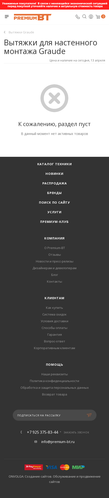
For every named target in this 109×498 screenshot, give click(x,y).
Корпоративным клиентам (54, 348)
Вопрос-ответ (54, 341)
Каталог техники (54, 164)
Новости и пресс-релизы (54, 261)
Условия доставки (54, 321)
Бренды (54, 193)
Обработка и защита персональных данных (54, 387)
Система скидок (54, 314)
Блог (54, 275)
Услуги (54, 212)
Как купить (54, 307)
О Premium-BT (54, 248)
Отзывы (54, 254)
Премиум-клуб (54, 221)
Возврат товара (54, 394)
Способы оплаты (54, 328)
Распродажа (54, 183)
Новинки (54, 173)
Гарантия (54, 334)
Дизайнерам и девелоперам (54, 268)
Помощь (54, 364)
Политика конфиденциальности (54, 381)
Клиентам (54, 298)
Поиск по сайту (54, 202)
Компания (54, 238)
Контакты (54, 281)
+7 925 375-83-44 (42, 432)
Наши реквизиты (54, 374)
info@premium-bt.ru (58, 441)
